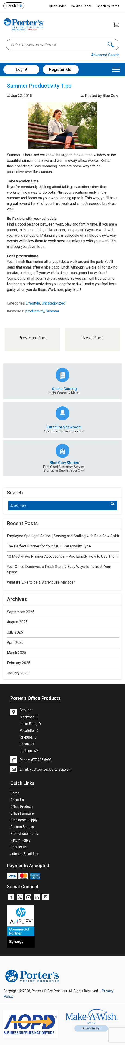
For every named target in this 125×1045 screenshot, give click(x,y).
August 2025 (17, 622)
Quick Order (57, 6)
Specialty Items (108, 6)
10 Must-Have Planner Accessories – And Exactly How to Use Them (62, 556)
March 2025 (16, 652)
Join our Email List (24, 853)
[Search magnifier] (112, 503)
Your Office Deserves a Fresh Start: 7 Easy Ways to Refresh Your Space (59, 569)
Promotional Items (24, 833)
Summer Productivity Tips (39, 86)
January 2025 (18, 673)
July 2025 (15, 632)
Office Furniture (22, 813)
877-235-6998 (41, 759)
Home (14, 792)
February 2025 (18, 663)
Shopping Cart (116, 24)
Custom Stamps (22, 826)
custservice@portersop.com (50, 769)
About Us (17, 799)
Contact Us (18, 846)
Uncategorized (53, 303)
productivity (34, 311)
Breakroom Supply (24, 819)
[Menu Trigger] (116, 69)
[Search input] (60, 505)
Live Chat (12, 5)
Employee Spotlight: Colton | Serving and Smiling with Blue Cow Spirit (63, 536)
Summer (52, 311)
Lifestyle (32, 303)
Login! (21, 69)
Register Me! (60, 69)
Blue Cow (110, 95)
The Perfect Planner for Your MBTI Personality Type (49, 546)
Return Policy (20, 840)
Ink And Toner (81, 6)
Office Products (21, 806)
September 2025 (20, 612)
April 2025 (15, 642)
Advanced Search (105, 55)
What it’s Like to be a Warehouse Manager (41, 582)
